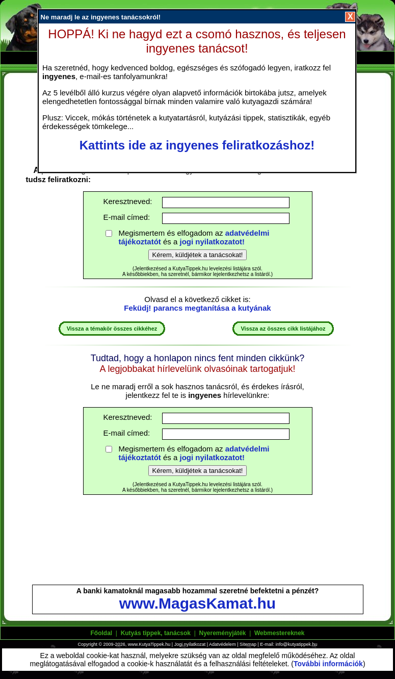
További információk (328, 664)
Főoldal (102, 633)
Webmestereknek (279, 633)
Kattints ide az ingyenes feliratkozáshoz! (197, 145)
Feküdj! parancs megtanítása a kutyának (197, 308)
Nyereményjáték (222, 633)
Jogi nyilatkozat (190, 644)
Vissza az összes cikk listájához (283, 328)
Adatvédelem (222, 644)
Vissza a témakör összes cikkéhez (112, 328)
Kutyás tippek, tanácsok (156, 633)
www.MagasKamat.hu (197, 603)
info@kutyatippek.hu (297, 644)
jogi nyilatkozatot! (212, 241)
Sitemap (248, 644)
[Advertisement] (197, 544)
